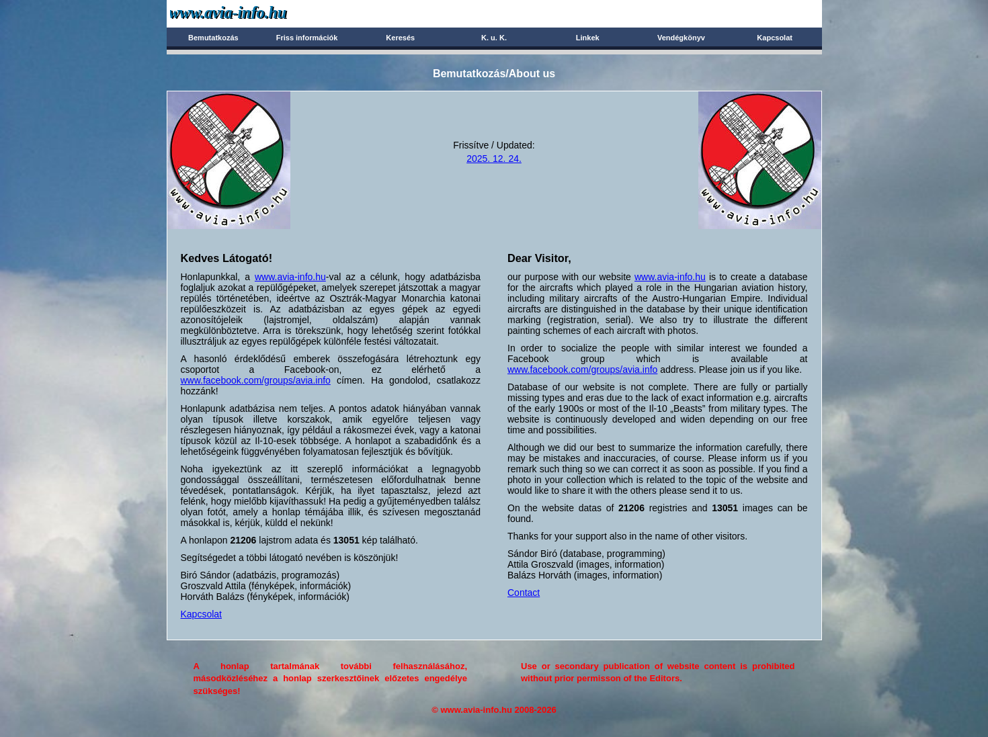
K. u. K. (494, 38)
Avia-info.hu (251, 13)
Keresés (400, 38)
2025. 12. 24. (494, 158)
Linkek (588, 38)
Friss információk (307, 38)
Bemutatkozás (213, 38)
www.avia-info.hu (290, 276)
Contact (523, 592)
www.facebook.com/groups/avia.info (256, 380)
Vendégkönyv (681, 38)
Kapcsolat (774, 38)
